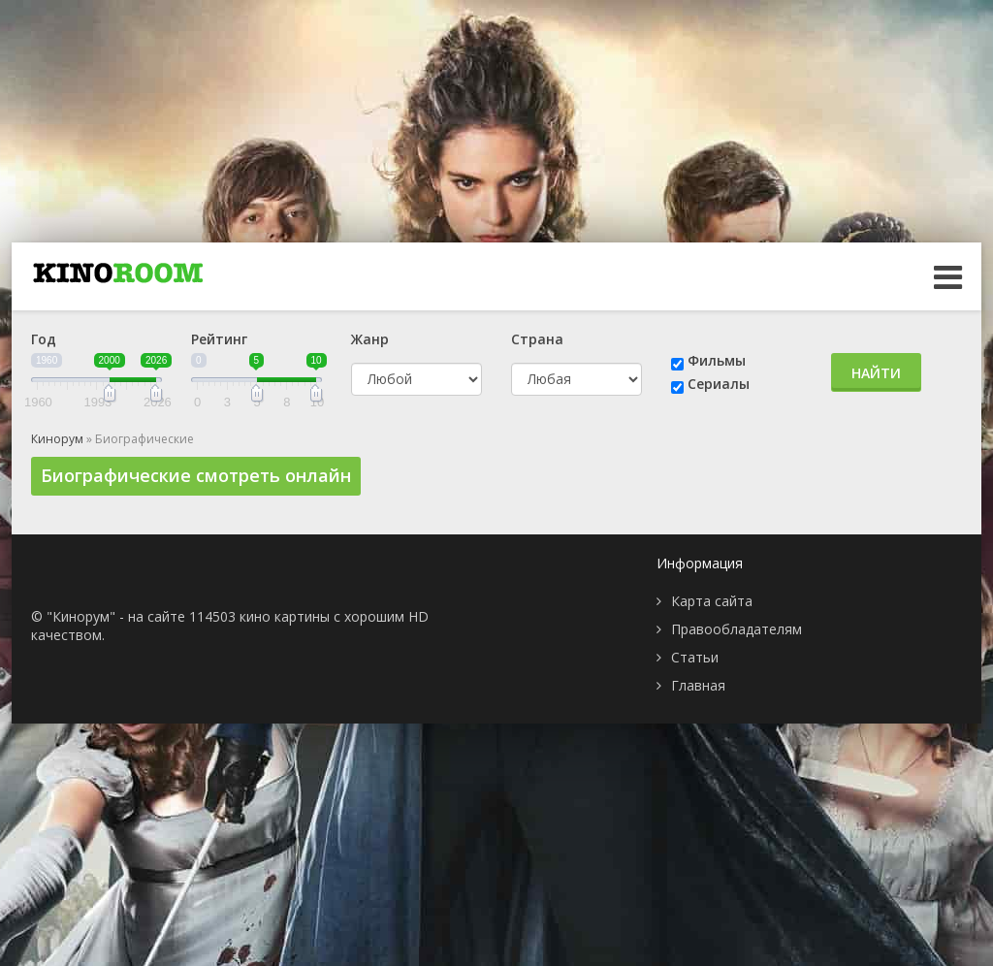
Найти (876, 373)
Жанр (370, 339)
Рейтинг (219, 339)
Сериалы (719, 383)
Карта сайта (712, 601)
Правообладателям (736, 629)
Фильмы (717, 360)
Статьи (695, 657)
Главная (698, 685)
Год (43, 339)
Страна (537, 339)
